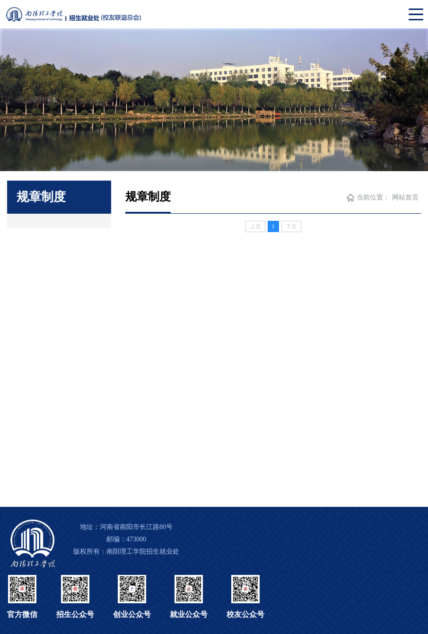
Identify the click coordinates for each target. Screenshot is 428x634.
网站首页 (405, 197)
